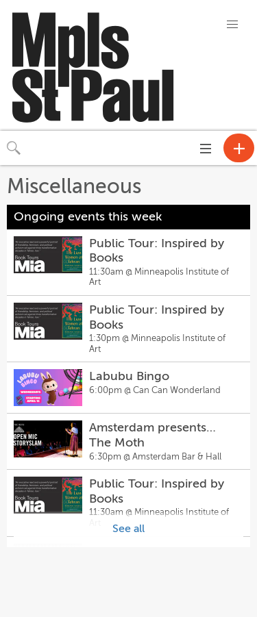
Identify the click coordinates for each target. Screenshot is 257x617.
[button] (232, 24)
